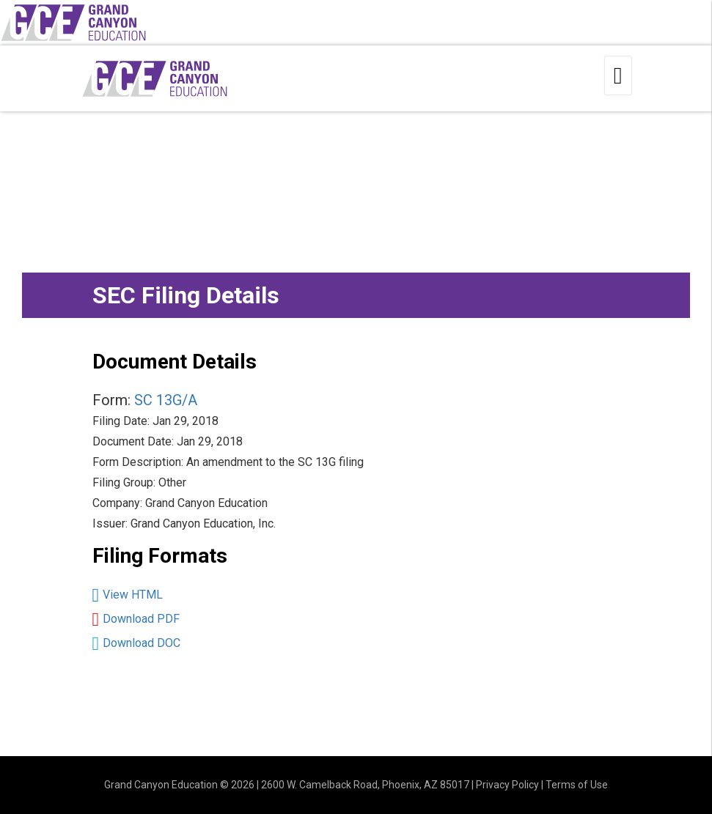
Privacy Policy (507, 785)
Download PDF (141, 619)
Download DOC (141, 643)
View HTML (133, 595)
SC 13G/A (165, 400)
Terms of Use (577, 785)
